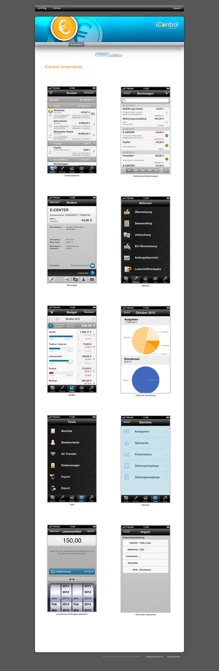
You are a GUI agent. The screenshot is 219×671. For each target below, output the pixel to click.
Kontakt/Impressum (173, 656)
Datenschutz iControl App (154, 656)
